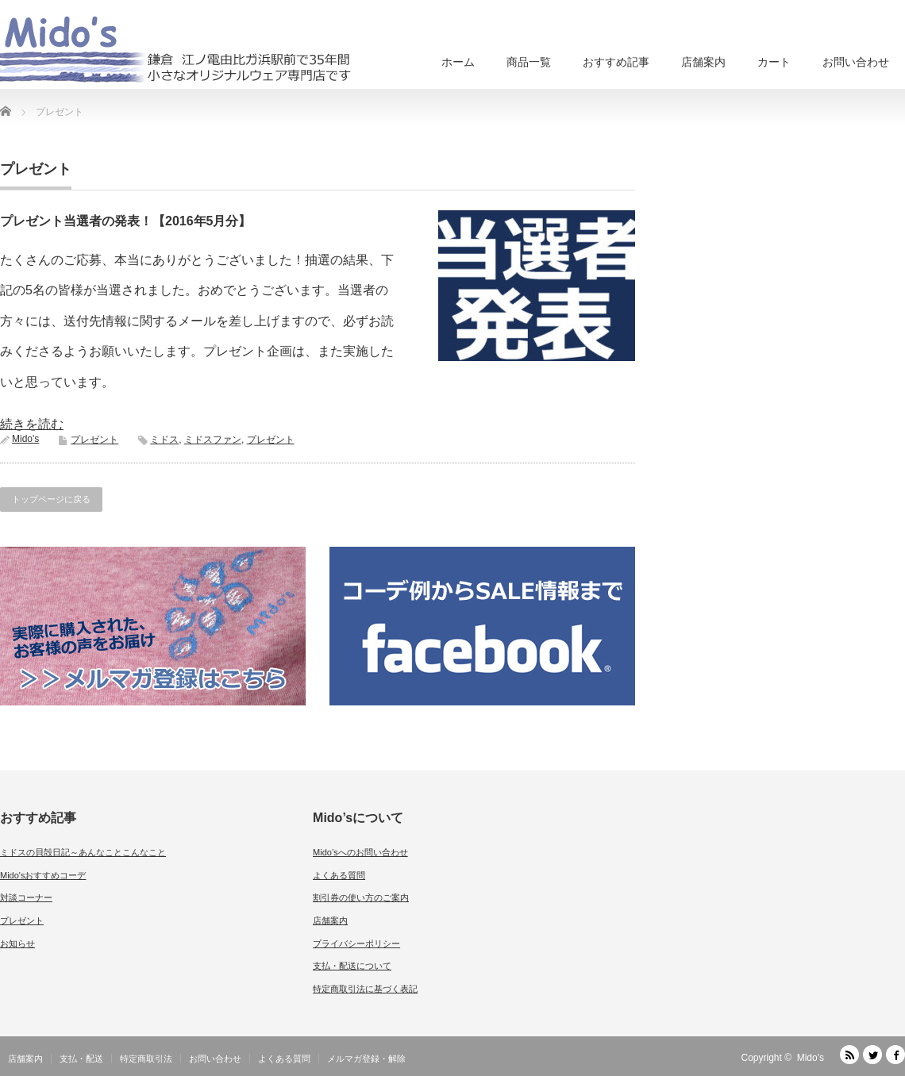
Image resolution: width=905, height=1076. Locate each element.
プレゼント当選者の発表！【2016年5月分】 (126, 221)
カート (774, 62)
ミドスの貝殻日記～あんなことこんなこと (83, 852)
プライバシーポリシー (356, 943)
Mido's (25, 438)
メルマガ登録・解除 (366, 1058)
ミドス (164, 439)
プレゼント (94, 439)
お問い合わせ (855, 62)
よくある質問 (339, 875)
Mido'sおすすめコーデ (43, 875)
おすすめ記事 (616, 62)
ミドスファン (212, 439)
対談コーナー (26, 897)
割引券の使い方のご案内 (361, 897)
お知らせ (17, 943)
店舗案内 (703, 62)
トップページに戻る (51, 499)
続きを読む (32, 424)
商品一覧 (528, 62)
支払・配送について (352, 965)
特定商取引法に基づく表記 (365, 988)
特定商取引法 (146, 1058)
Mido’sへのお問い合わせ (360, 852)
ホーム (458, 62)
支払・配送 (81, 1058)
